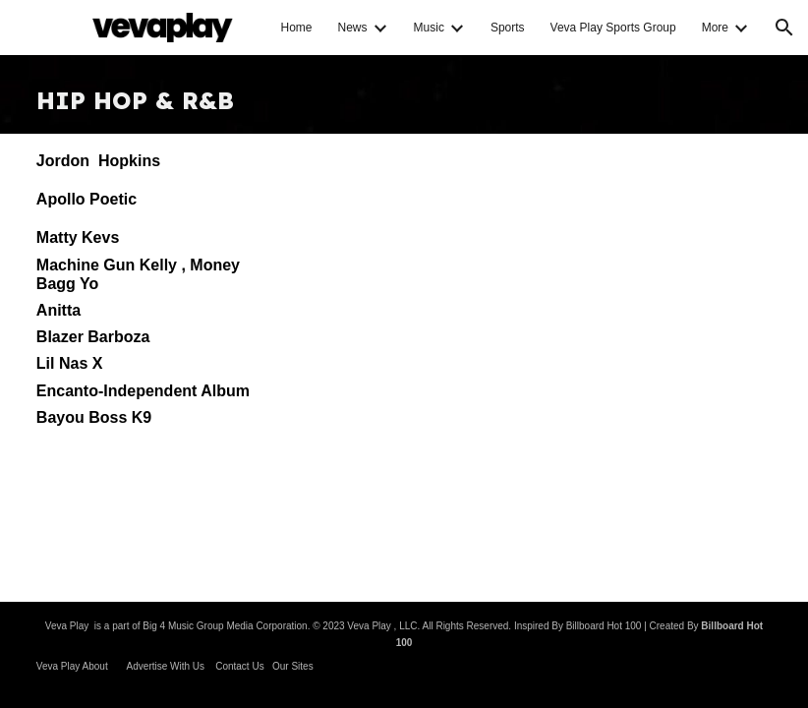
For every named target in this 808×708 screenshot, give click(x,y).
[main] (404, 94)
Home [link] (297, 27)
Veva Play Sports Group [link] (613, 27)
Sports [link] (508, 27)
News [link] (353, 27)
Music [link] (429, 27)
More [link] (715, 27)
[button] (784, 27)
